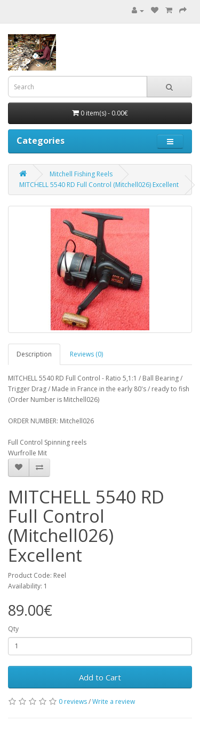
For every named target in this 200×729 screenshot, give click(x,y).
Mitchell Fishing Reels (81, 174)
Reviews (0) (86, 354)
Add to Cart (100, 677)
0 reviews (73, 701)
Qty (13, 628)
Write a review (113, 701)
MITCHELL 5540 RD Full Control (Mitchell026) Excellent (99, 184)
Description (34, 354)
